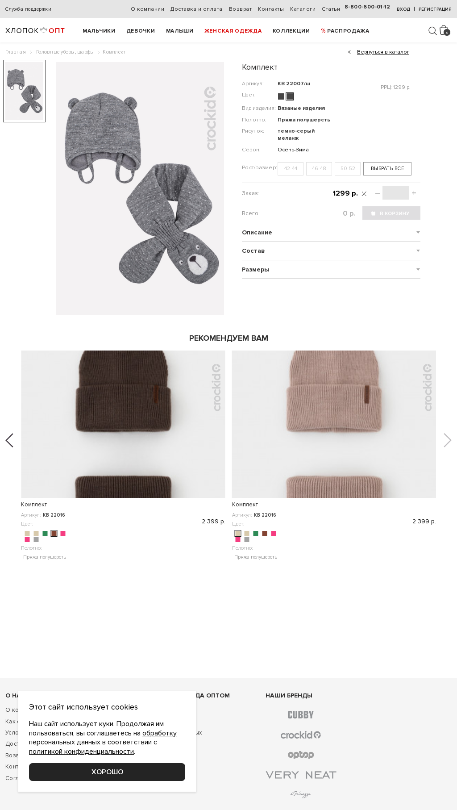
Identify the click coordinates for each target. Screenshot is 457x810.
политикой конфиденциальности (81, 751)
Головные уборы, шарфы (65, 52)
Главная (15, 52)
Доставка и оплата (196, 9)
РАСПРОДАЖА (348, 31)
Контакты (271, 9)
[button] (9, 440)
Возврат (240, 9)
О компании (147, 9)
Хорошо (107, 772)
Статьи (331, 9)
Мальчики (99, 31)
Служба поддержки (28, 9)
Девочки (140, 31)
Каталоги (303, 9)
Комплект (34, 504)
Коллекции (291, 31)
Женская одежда (233, 31)
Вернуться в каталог (383, 52)
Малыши (180, 31)
